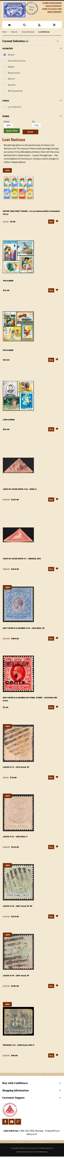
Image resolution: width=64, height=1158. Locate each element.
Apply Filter (12, 130)
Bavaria (12, 84)
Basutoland (14, 72)
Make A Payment (54, 12)
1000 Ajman (8, 419)
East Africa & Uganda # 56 (24, 628)
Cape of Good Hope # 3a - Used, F (20, 489)
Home (4, 32)
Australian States (17, 60)
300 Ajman (8, 280)
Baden (11, 66)
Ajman (11, 54)
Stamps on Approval (52, 3)
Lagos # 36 (17, 906)
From (6, 121)
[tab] (32, 86)
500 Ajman (8, 350)
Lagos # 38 (16, 975)
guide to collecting (52, 9)
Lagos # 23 (15, 836)
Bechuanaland (15, 90)
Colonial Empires (27, 32)
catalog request (53, 6)
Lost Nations (14, 106)
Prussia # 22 (18, 1045)
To (33, 121)
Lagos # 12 (16, 767)
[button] (57, 221)
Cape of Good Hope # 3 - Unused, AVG (22, 558)
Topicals (14, 32)
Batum (11, 78)
